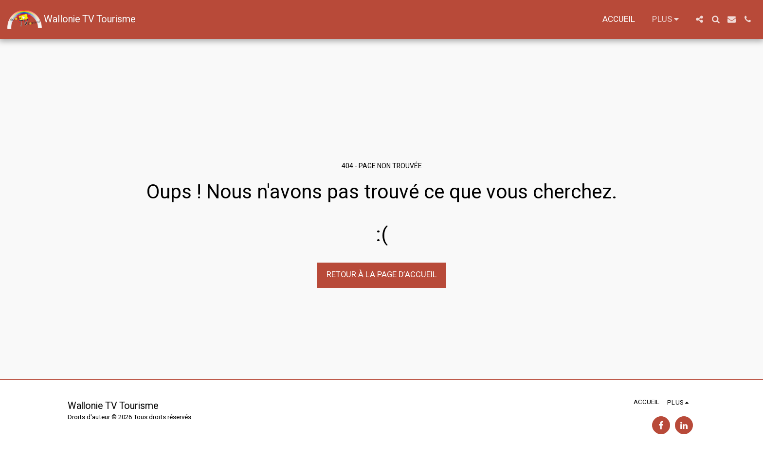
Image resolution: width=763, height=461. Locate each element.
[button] (699, 19)
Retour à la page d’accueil (382, 275)
